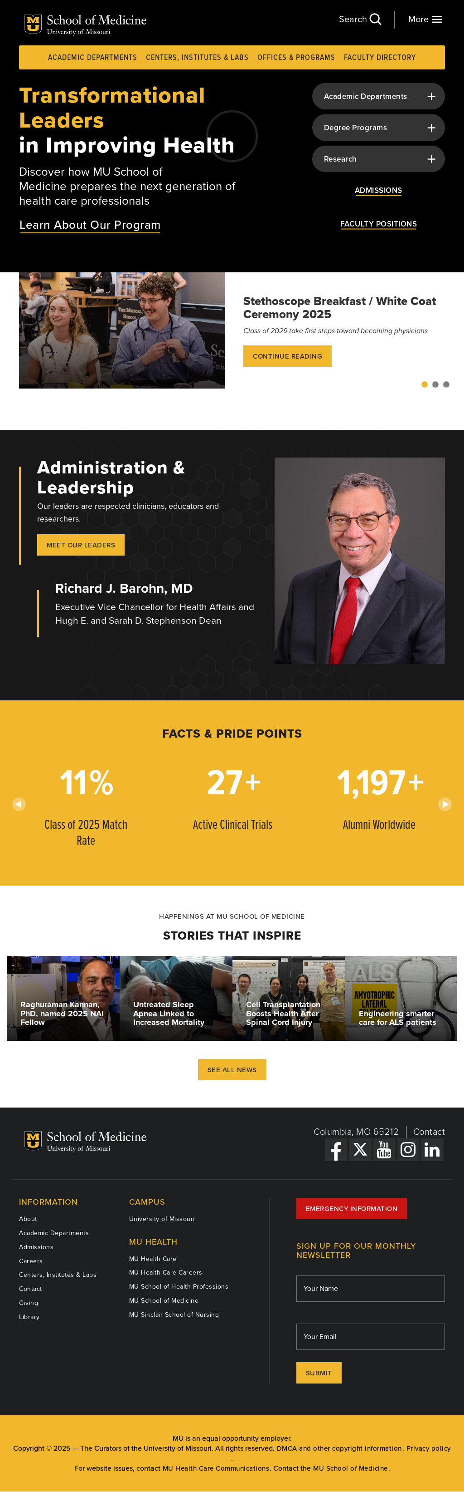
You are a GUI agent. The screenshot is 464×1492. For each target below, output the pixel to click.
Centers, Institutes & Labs (197, 58)
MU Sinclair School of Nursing (174, 1315)
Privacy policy (428, 1449)
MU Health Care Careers (166, 1272)
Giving (28, 1303)
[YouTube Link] (384, 1149)
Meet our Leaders (81, 545)
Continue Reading (287, 356)
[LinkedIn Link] (432, 1149)
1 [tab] (424, 384)
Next (445, 804)
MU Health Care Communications (216, 1468)
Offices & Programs (296, 58)
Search (360, 19)
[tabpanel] (232, 330)
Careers (31, 1261)
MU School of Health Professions (179, 1286)
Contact (429, 1132)
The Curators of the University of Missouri (146, 1448)
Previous (19, 804)
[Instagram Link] (408, 1149)
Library (29, 1317)
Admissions (36, 1247)
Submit (319, 1373)
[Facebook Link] (336, 1149)
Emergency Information (352, 1209)
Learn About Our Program (90, 225)
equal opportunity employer (246, 1438)
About (28, 1219)
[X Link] (360, 1149)
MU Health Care (153, 1259)
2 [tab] (435, 384)
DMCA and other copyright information (339, 1449)
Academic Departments (92, 58)
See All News (232, 1070)
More (425, 19)
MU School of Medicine (164, 1301)
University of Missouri (162, 1219)
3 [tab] (446, 384)
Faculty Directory (380, 58)
